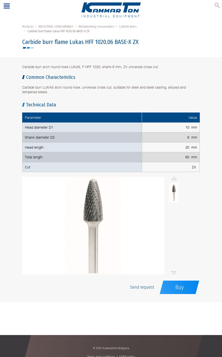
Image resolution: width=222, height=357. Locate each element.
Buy (179, 287)
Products (27, 26)
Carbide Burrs (127, 26)
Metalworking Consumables (96, 26)
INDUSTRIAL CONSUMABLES (56, 26)
